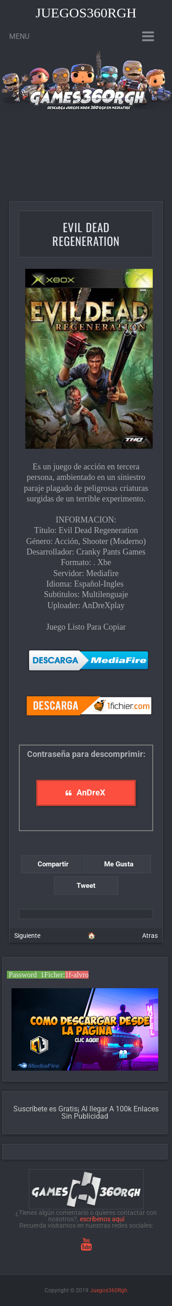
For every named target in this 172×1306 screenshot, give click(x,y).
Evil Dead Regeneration (86, 233)
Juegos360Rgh (85, 12)
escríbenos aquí (102, 1219)
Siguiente (27, 935)
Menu (19, 36)
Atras (150, 935)
